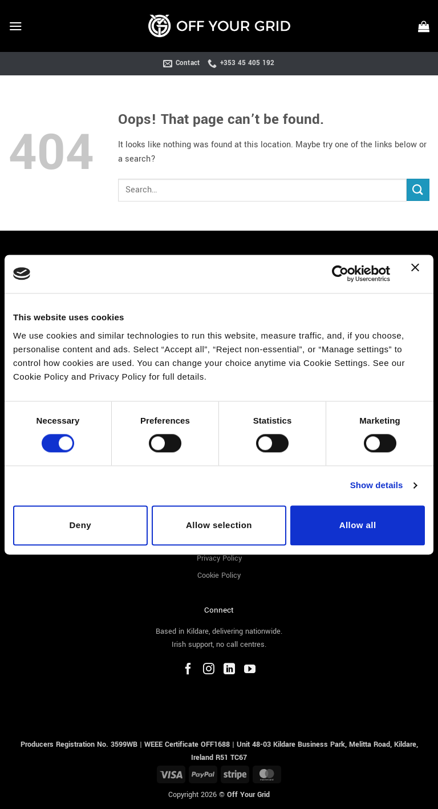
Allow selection (219, 525)
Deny (80, 525)
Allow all (357, 525)
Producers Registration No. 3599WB (80, 744)
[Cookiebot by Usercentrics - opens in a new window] (340, 274)
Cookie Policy (219, 575)
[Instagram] (208, 670)
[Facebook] (188, 670)
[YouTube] (250, 670)
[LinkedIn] (229, 670)
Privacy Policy (219, 558)
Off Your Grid (248, 793)
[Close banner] (418, 274)
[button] (15, 26)
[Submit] (418, 190)
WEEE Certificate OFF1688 (187, 744)
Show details (376, 485)
